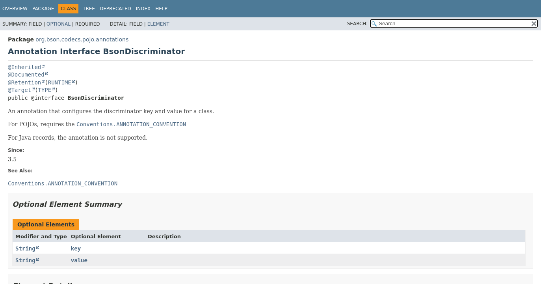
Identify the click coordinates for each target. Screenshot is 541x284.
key (76, 248)
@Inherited (24, 67)
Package (43, 8)
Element (158, 24)
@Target (19, 90)
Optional (58, 24)
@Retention (24, 82)
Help (161, 8)
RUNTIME (59, 82)
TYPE (44, 90)
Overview (15, 8)
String (25, 248)
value (79, 260)
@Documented (26, 74)
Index (143, 8)
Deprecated (115, 8)
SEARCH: (357, 23)
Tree (89, 8)
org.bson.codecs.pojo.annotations (81, 39)
